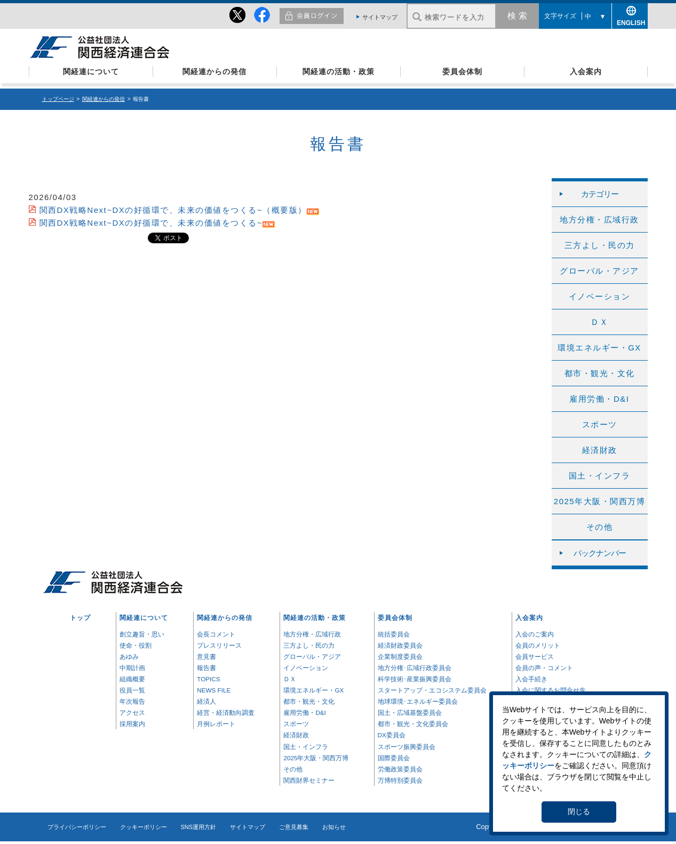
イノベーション (600, 296)
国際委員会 (394, 757)
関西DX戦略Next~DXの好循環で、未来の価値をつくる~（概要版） (173, 209)
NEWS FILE (213, 690)
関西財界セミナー (309, 780)
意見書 (206, 656)
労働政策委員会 (400, 769)
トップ (80, 617)
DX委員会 (391, 734)
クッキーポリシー (143, 827)
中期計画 (132, 667)
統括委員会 (394, 634)
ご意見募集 (293, 827)
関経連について (91, 71)
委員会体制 (462, 71)
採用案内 (132, 723)
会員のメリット (537, 645)
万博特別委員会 (400, 780)
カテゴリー (599, 193)
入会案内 (586, 71)
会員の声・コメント (544, 667)
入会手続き (531, 678)
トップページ (58, 99)
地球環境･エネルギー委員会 (418, 701)
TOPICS (208, 678)
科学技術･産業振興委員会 (414, 678)
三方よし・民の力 (599, 245)
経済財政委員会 (400, 645)
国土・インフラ (600, 475)
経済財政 (599, 450)
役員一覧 (132, 690)
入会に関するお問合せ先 (550, 690)
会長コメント (216, 634)
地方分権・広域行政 (599, 219)
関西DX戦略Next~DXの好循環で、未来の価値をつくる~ (151, 222)
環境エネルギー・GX (599, 347)
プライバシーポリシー (76, 827)
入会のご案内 (534, 634)
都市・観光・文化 (599, 373)
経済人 (206, 701)
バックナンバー (600, 553)
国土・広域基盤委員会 (410, 712)
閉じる (579, 811)
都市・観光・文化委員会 (413, 723)
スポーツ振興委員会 (406, 746)
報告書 (206, 667)
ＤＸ (599, 322)
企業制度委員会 (400, 656)
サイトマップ (379, 17)
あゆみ (129, 656)
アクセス (132, 712)
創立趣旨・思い (142, 634)
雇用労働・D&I (599, 398)
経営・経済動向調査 (226, 712)
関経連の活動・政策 (339, 71)
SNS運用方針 (199, 827)
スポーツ (599, 424)
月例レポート (216, 723)
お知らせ (334, 827)
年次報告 (132, 701)
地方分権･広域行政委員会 (414, 667)
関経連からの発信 (214, 71)
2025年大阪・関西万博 (599, 501)
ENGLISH (629, 21)
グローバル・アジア (599, 270)
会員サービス (534, 656)
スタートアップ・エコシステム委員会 (432, 690)
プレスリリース (219, 645)
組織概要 (132, 678)
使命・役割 (136, 645)
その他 (599, 526)
